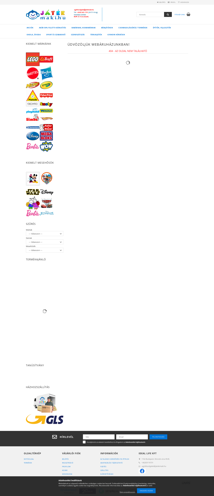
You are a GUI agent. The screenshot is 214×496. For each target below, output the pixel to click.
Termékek (28, 463)
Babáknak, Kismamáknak (84, 28)
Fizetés (103, 466)
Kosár (65, 470)
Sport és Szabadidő (55, 34)
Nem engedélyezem (127, 492)
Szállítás (104, 470)
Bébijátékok (107, 28)
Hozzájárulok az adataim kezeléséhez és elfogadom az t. (116, 442)
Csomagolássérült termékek (132, 28)
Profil (170, 2)
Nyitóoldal (29, 459)
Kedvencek (184, 2)
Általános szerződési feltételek (114, 459)
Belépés (158, 2)
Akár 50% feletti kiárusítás (52, 28)
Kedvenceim (67, 474)
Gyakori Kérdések (116, 34)
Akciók (30, 28)
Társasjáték (96, 34)
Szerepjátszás (78, 34)
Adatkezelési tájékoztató (111, 463)
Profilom (66, 466)
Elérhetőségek (106, 474)
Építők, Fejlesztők (162, 28)
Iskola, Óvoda (34, 34)
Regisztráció (67, 463)
